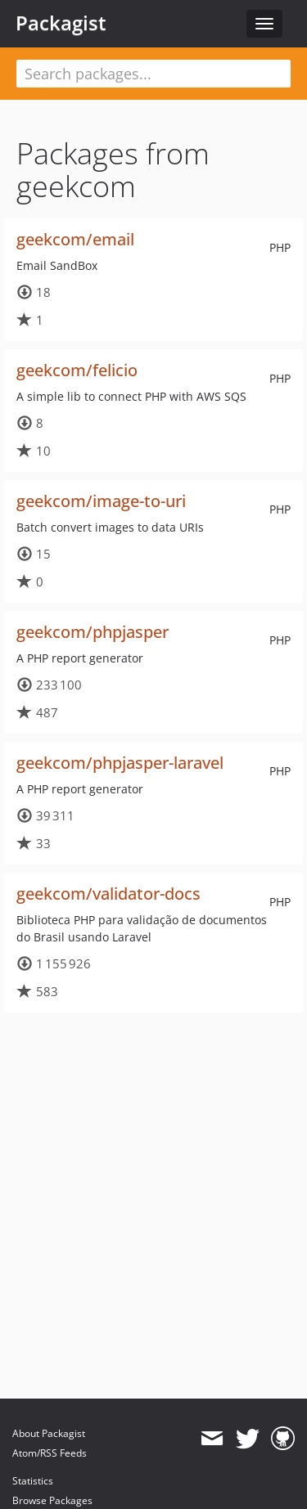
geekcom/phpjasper (92, 632)
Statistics (32, 1481)
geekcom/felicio (77, 370)
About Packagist (48, 1433)
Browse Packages (52, 1500)
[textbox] (153, 74)
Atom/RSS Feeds (49, 1453)
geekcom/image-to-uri (101, 501)
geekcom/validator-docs (108, 893)
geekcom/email (75, 239)
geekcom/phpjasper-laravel (119, 763)
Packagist (61, 23)
